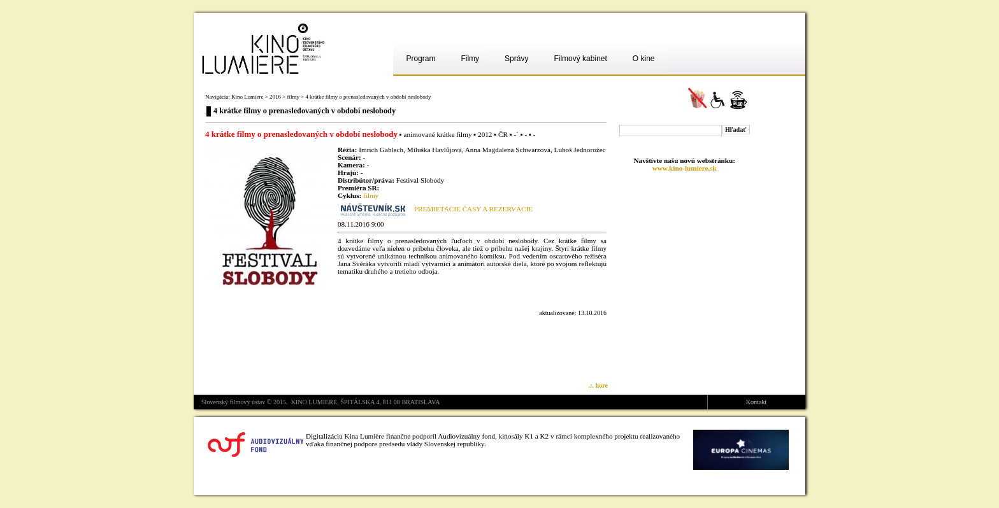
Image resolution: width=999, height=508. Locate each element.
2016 (275, 97)
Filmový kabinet (580, 58)
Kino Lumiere (247, 97)
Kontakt (756, 402)
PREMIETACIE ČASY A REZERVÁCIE (473, 209)
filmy (293, 97)
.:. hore (598, 385)
